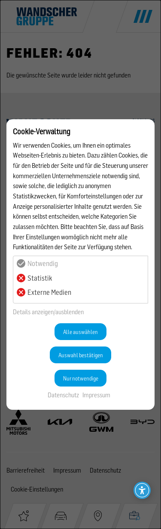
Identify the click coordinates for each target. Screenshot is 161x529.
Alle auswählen (80, 331)
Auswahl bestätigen (80, 355)
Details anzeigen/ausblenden (48, 312)
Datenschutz (63, 395)
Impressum (96, 395)
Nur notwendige (80, 378)
